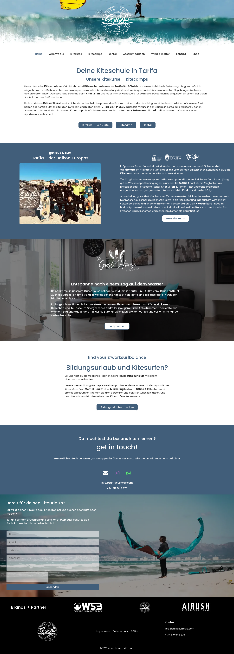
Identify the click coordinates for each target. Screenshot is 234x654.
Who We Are (56, 54)
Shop (196, 54)
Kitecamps (95, 54)
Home (38, 54)
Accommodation (134, 54)
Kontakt (181, 54)
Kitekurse (76, 54)
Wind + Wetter (160, 54)
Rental (113, 54)
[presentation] (27, 577)
